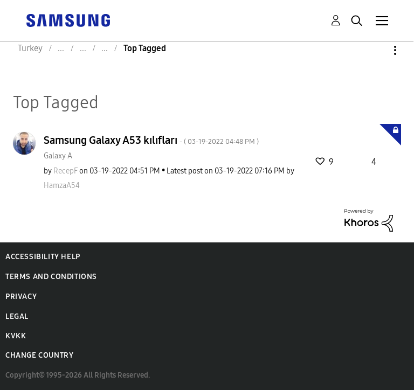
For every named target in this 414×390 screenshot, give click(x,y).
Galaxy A (58, 156)
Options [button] (376, 50)
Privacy (21, 296)
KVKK (15, 335)
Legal (17, 316)
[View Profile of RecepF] (65, 171)
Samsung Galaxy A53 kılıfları (151, 140)
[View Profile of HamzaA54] (62, 185)
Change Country (39, 355)
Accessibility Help (42, 256)
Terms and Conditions (51, 276)
